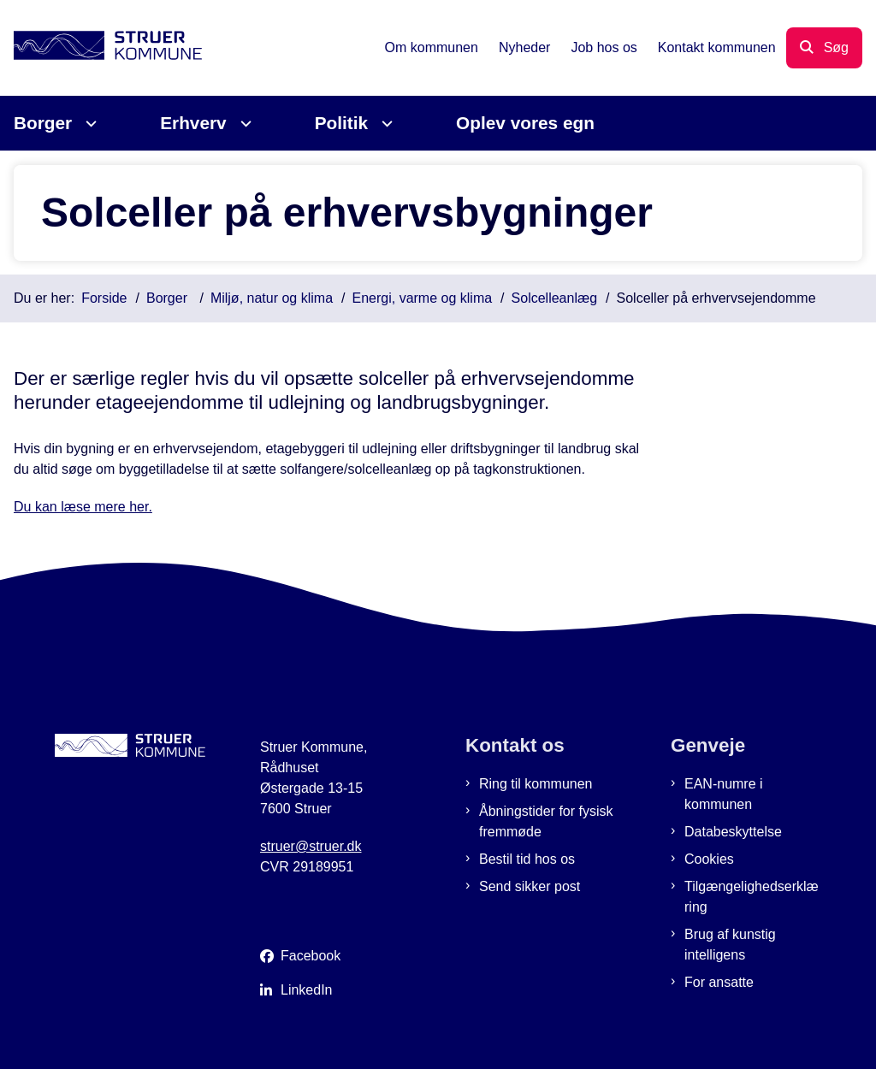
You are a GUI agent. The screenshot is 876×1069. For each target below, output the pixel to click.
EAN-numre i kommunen (723, 794)
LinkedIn (307, 990)
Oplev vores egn (525, 123)
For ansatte (719, 982)
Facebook (310, 955)
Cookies (709, 859)
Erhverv (193, 123)
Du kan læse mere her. (83, 506)
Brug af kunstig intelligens (730, 944)
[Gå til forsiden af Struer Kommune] (101, 48)
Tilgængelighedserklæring (751, 896)
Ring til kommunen (536, 784)
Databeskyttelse (733, 831)
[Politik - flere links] (384, 123)
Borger (43, 123)
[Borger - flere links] (88, 123)
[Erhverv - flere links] (243, 123)
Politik (341, 123)
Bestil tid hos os (527, 859)
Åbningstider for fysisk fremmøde (546, 821)
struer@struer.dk (311, 846)
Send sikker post (529, 886)
